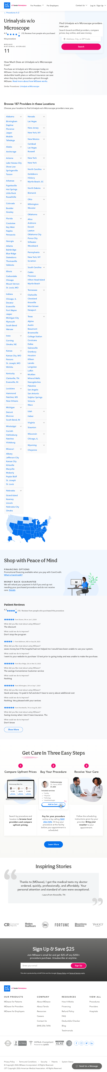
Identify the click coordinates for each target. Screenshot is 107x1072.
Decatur (9, 302)
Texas (30, 316)
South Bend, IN (13, 420)
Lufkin (30, 370)
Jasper (9, 133)
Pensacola (10, 234)
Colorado (10, 203)
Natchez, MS (12, 397)
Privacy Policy (61, 972)
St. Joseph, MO (13, 363)
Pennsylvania (33, 252)
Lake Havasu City (14, 163)
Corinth (9, 431)
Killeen (31, 359)
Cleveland (32, 298)
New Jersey (33, 128)
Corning (10, 340)
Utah (30, 411)
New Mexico (33, 139)
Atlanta (9, 246)
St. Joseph (11, 480)
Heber (31, 416)
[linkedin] (91, 1041)
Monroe (10, 416)
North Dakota (34, 188)
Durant (31, 227)
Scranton (32, 261)
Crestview (10, 223)
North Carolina (34, 169)
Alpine (31, 321)
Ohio (30, 199)
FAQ (64, 1014)
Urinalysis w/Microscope (29, 86)
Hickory (31, 178)
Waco (30, 405)
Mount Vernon (12, 284)
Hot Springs (11, 189)
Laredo (31, 363)
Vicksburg (10, 442)
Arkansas (10, 181)
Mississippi (11, 426)
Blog (64, 1024)
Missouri (10, 449)
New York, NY (34, 132)
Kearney (10, 499)
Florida (9, 218)
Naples (9, 231)
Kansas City (11, 461)
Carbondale (11, 276)
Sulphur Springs (35, 397)
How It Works (68, 1000)
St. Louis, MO (12, 287)
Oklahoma (32, 214)
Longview (32, 367)
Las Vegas (32, 121)
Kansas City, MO (13, 355)
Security (44, 1060)
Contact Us (42, 1019)
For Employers (52, 5)
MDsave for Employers (14, 1010)
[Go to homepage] (15, 987)
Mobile (9, 136)
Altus (30, 219)
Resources (41, 1010)
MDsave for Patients (13, 1000)
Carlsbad (32, 144)
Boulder (9, 208)
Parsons (9, 359)
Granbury (32, 351)
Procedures (94, 1000)
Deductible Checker (71, 1019)
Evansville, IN (12, 382)
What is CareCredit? (13, 575)
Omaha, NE (11, 344)
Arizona (9, 158)
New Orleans (12, 401)
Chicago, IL (11, 299)
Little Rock (11, 193)
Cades (30, 272)
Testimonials (67, 1029)
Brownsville (33, 333)
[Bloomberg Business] (80, 923)
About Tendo (43, 1005)
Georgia (10, 241)
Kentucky (10, 373)
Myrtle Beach (34, 283)
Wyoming (32, 445)
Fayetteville (11, 185)
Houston (32, 355)
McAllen (31, 374)
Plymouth (10, 321)
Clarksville (32, 295)
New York (32, 158)
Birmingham (11, 121)
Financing (66, 1005)
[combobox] (82, 39)
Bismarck (32, 193)
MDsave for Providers (13, 1005)
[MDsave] (15, 5)
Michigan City (12, 318)
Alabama (10, 116)
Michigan (10, 407)
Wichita (9, 367)
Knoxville (32, 302)
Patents (55, 1060)
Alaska (9, 147)
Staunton (32, 427)
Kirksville (10, 465)
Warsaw (9, 329)
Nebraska (10, 490)
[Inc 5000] (45, 923)
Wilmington (33, 204)
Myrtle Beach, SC (35, 181)
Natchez (10, 438)
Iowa (8, 336)
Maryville (10, 469)
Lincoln (9, 503)
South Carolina (34, 267)
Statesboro (11, 257)
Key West (10, 227)
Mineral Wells (34, 378)
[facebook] (76, 1041)
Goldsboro (33, 174)
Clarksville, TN (12, 378)
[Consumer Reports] (11, 923)
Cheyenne (32, 450)
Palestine (32, 386)
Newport (32, 310)
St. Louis (10, 484)
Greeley (9, 212)
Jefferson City (12, 457)
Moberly (10, 473)
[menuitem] (37, 5)
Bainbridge (11, 250)
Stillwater (32, 242)
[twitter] (86, 1041)
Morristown (33, 306)
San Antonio (33, 393)
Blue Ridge (11, 253)
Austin (31, 325)
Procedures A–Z (11, 13)
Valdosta (10, 265)
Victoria (31, 401)
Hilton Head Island (36, 280)
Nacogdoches (34, 382)
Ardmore (32, 223)
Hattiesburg (11, 435)
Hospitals (93, 1010)
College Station (35, 336)
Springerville (12, 170)
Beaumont (32, 329)
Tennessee (32, 290)
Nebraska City (12, 507)
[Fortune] (62, 923)
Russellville (11, 197)
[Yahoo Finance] (98, 923)
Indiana (9, 294)
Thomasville (11, 261)
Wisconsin (32, 434)
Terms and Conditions (27, 1060)
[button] (14, 117)
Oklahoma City (34, 234)
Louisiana (10, 388)
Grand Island (12, 495)
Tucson (9, 174)
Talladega (10, 140)
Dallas (30, 344)
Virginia (31, 422)
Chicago (10, 280)
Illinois (9, 271)
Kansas (9, 351)
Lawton (31, 230)
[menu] (49, 5)
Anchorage (11, 151)
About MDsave (43, 1000)
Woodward (33, 246)
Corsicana (32, 340)
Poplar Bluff (11, 476)
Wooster (32, 208)
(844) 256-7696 (44, 1024)
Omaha (9, 510)
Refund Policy (68, 1010)
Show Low (11, 166)
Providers (93, 1005)
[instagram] (81, 1041)
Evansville (10, 306)
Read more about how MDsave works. (30, 81)
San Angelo (33, 389)
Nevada (31, 116)
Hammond (11, 393)
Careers (40, 1014)
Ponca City (32, 238)
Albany (9, 454)
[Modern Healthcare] (30, 923)
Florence (10, 129)
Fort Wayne (11, 310)
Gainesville (33, 348)
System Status (67, 1060)
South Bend (11, 325)
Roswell (31, 151)
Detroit (9, 412)
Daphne (9, 125)
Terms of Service (75, 972)
